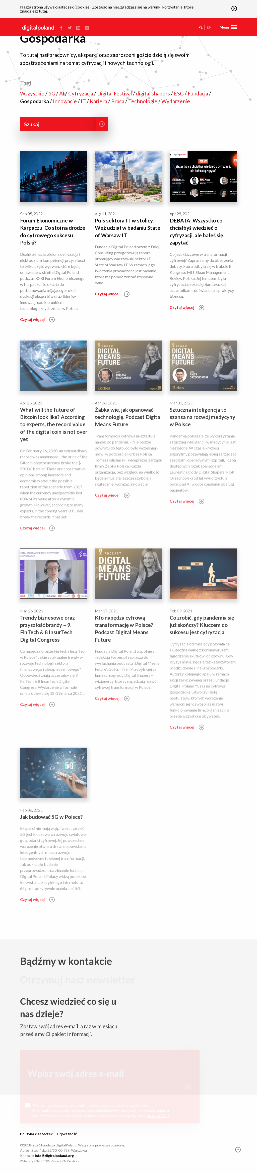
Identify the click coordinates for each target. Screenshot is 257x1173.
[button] (234, 9)
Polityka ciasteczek (36, 1134)
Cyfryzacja (81, 93)
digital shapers (153, 93)
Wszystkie (32, 93)
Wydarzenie (175, 101)
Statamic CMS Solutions (65, 1160)
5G (52, 93)
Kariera (99, 101)
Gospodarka (35, 101)
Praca (118, 101)
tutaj (43, 11)
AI (62, 93)
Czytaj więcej (37, 319)
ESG (179, 93)
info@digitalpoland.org (54, 1155)
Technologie (143, 101)
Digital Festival (115, 93)
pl (201, 27)
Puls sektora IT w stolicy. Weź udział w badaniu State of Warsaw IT (127, 227)
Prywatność (67, 1134)
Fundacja (198, 93)
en (209, 27)
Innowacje (65, 101)
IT (84, 101)
